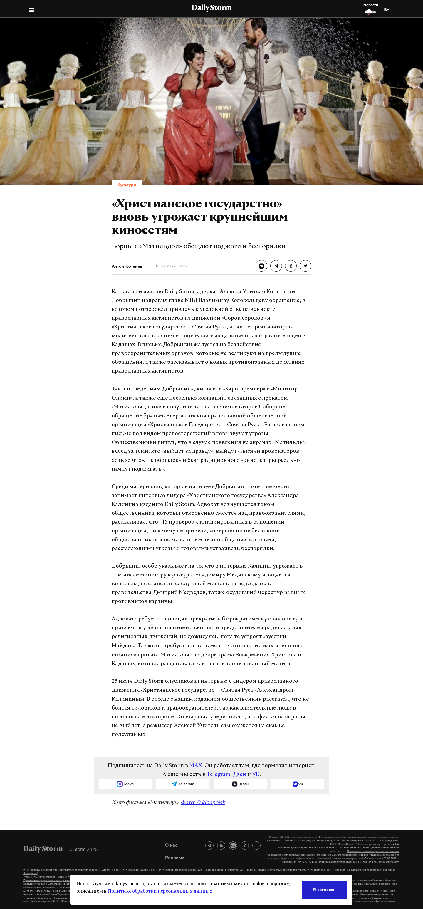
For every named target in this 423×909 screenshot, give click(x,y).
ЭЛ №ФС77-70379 (373, 840)
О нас (171, 845)
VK (256, 774)
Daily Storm (211, 8)
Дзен (239, 774)
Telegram (218, 774)
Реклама (174, 857)
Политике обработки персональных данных (160, 891)
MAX (195, 766)
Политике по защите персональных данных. (373, 851)
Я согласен (324, 889)
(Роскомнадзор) (323, 840)
